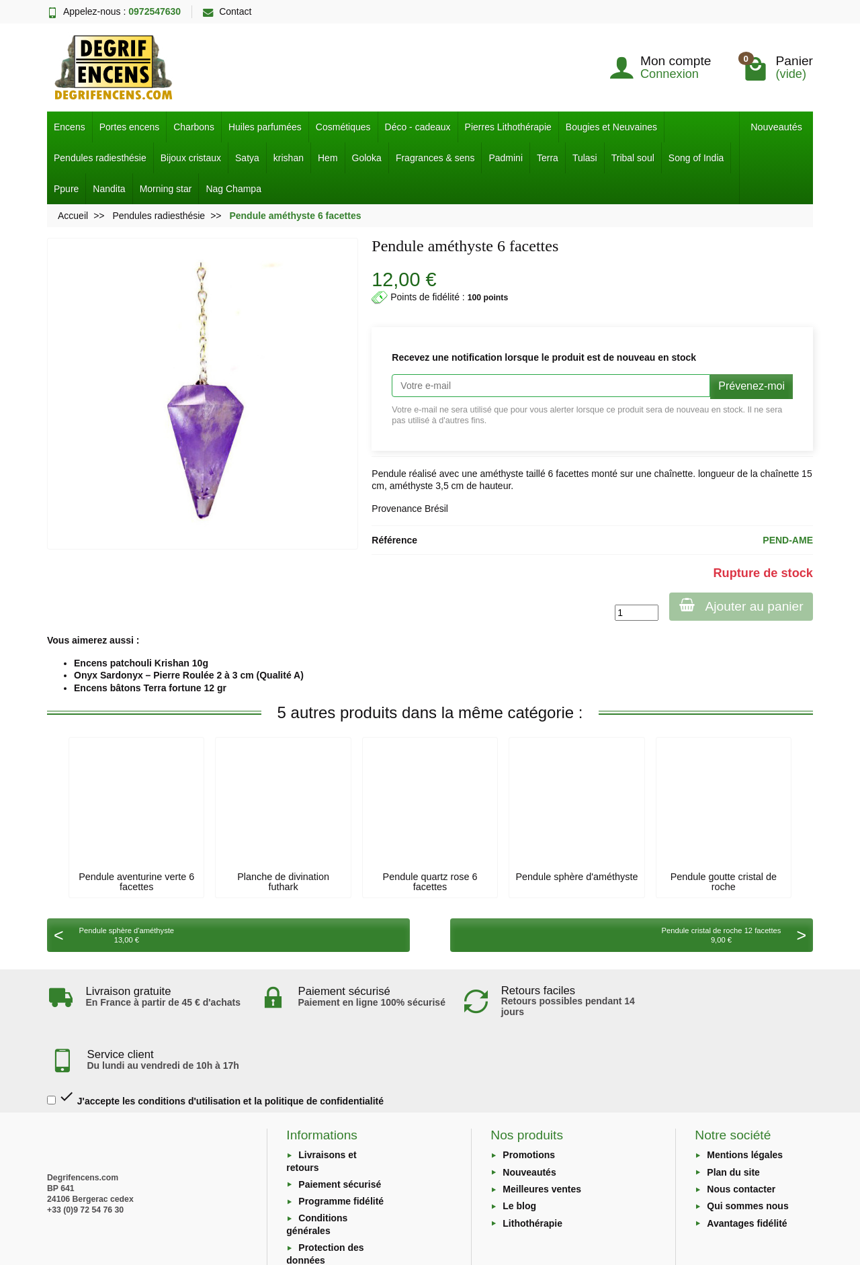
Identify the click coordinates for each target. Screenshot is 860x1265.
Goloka (367, 157)
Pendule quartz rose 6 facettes (430, 881)
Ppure (66, 188)
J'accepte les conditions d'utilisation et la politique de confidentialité (215, 1044)
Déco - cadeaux (418, 127)
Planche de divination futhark (283, 881)
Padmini (505, 157)
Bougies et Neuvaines (611, 127)
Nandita (109, 188)
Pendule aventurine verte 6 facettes (136, 881)
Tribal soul (632, 157)
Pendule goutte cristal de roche (724, 881)
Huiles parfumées (265, 127)
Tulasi (584, 157)
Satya (247, 157)
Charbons (193, 127)
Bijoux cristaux (191, 157)
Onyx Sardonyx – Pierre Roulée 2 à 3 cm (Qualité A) (189, 675)
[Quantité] (634, 613)
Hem (328, 157)
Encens (69, 127)
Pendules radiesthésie (100, 157)
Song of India (696, 157)
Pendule (389, 473)
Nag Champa (233, 188)
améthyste (501, 473)
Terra (547, 157)
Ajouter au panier (740, 605)
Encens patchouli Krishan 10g (141, 663)
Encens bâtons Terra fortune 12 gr (150, 688)
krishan (288, 157)
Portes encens (129, 127)
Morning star (166, 188)
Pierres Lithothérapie (508, 127)
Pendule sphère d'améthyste (576, 876)
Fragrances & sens (435, 157)
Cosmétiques (343, 127)
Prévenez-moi (751, 386)
